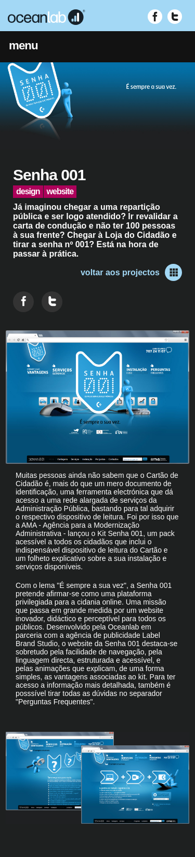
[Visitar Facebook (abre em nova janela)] (155, 16)
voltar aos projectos (131, 272)
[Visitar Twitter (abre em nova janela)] (174, 16)
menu (23, 45)
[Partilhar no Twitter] (52, 301)
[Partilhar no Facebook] (23, 301)
